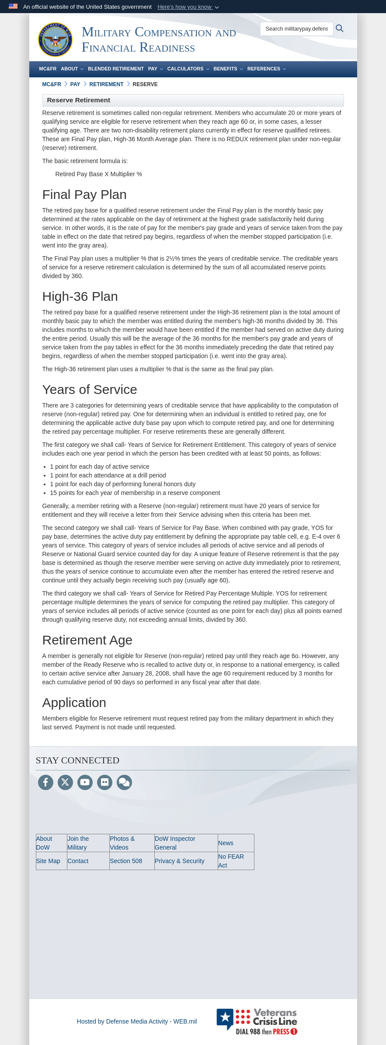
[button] (189, 7)
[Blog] (124, 783)
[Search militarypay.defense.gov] (297, 28)
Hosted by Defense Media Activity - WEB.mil (137, 1021)
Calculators (188, 68)
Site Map (48, 860)
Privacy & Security (180, 860)
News (225, 842)
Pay (155, 68)
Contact (77, 860)
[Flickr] (104, 783)
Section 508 (126, 860)
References (266, 68)
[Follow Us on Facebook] (45, 783)
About (72, 68)
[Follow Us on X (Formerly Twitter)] (65, 783)
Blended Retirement (116, 68)
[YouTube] (85, 783)
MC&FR (48, 68)
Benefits (228, 68)
